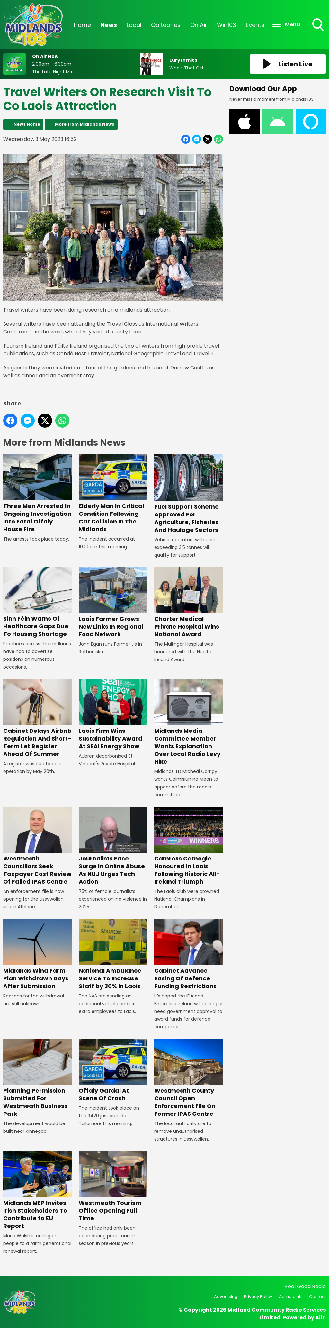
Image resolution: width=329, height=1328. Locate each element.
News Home (26, 124)
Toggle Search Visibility (319, 25)
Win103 (226, 25)
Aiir (320, 1317)
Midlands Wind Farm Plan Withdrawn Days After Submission (37, 954)
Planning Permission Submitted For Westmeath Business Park (37, 1078)
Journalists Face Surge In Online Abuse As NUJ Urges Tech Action (113, 846)
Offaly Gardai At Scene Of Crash (113, 1070)
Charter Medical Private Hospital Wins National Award (188, 602)
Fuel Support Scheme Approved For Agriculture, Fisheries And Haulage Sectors (188, 494)
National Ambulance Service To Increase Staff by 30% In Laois (113, 954)
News (109, 25)
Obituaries (166, 25)
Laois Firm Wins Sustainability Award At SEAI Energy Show (113, 714)
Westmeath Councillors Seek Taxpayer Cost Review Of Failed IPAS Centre (37, 846)
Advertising (225, 1297)
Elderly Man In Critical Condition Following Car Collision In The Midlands (113, 494)
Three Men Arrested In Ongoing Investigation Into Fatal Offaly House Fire (37, 494)
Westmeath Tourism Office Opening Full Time (113, 1186)
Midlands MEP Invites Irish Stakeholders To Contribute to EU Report (37, 1190)
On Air (198, 25)
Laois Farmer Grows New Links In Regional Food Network (113, 602)
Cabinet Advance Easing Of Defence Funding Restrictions (188, 954)
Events (255, 25)
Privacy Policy (258, 1297)
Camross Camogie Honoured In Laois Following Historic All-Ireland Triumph (188, 846)
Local (134, 25)
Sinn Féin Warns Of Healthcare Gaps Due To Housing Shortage (37, 602)
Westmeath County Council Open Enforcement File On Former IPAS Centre (188, 1078)
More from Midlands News (84, 124)
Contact (317, 1297)
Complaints (291, 1297)
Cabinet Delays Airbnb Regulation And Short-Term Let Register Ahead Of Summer (37, 718)
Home (82, 25)
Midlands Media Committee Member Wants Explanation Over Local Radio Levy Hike (188, 722)
